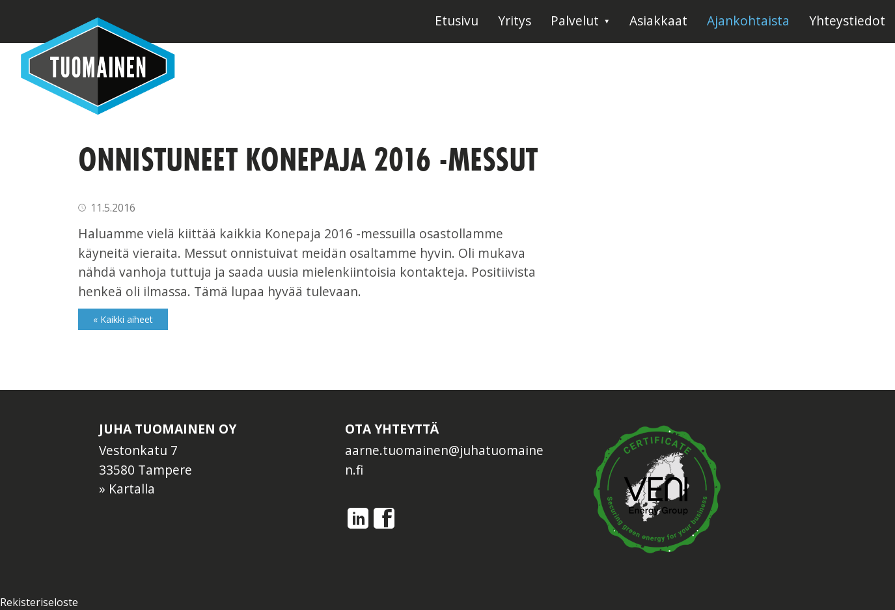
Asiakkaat (658, 20)
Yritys (514, 20)
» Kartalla (127, 488)
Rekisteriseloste (39, 602)
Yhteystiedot (847, 20)
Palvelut (575, 20)
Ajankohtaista (748, 20)
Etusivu (456, 20)
